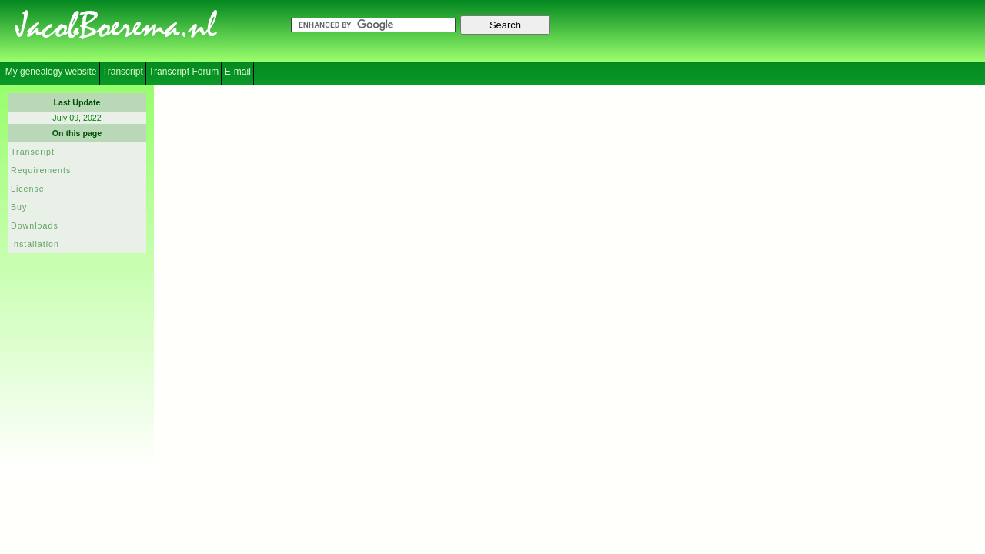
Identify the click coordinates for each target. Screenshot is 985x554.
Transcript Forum (183, 71)
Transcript (122, 71)
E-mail (237, 71)
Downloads (34, 225)
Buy (19, 207)
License (28, 188)
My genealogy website (49, 71)
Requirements (41, 170)
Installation (35, 244)
